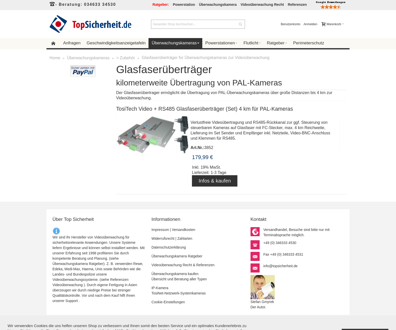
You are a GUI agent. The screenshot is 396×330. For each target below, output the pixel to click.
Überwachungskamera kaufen (175, 274)
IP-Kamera (160, 288)
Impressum (160, 230)
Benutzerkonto (290, 24)
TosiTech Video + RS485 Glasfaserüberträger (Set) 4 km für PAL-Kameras (204, 109)
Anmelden (310, 24)
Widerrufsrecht (163, 238)
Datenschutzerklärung (169, 247)
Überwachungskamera (70, 264)
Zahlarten (184, 238)
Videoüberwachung (68, 285)
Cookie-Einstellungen (168, 302)
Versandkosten (183, 230)
